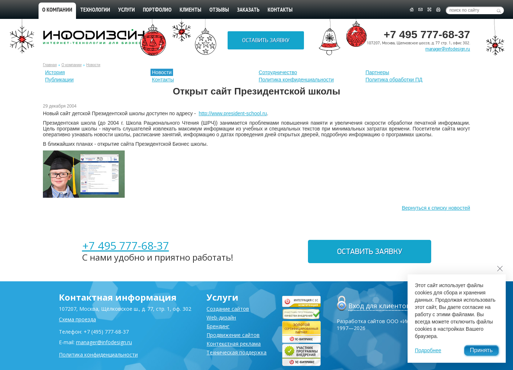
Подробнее (428, 350)
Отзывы (219, 10)
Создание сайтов (228, 308)
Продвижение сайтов (233, 334)
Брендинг (218, 326)
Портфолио (157, 10)
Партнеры (377, 72)
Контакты (280, 10)
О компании (57, 10)
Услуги (126, 10)
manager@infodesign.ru (447, 49)
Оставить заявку (265, 40)
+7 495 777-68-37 (125, 245)
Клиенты (190, 10)
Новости (93, 65)
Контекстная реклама (234, 343)
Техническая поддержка (236, 352)
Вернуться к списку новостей (436, 208)
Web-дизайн (221, 317)
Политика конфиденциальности (296, 80)
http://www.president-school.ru (233, 113)
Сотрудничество (278, 72)
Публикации (59, 80)
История (55, 72)
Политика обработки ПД (393, 80)
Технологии (95, 10)
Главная (50, 65)
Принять (481, 350)
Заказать (248, 10)
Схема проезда (77, 319)
